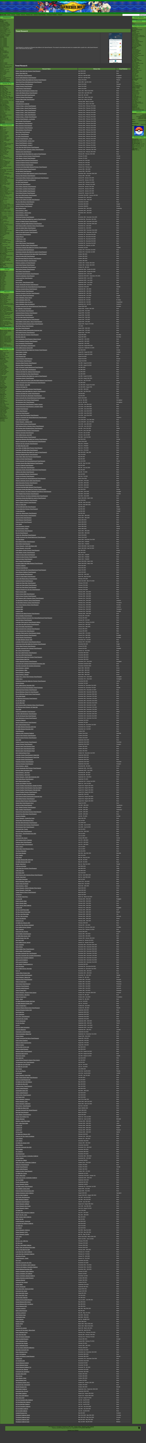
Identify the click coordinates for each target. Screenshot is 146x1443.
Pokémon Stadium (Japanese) (6, 249)
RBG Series (2, 277)
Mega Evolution (135, 39)
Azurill (117, 1012)
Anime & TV (7, 83)
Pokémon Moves (135, 42)
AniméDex (2, 86)
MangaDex (2, 272)
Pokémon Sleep (3, 138)
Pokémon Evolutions (4, 108)
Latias (117, 1121)
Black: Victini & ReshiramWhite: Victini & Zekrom (6, 311)
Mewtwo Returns (3, 298)
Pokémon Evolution (136, 65)
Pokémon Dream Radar (4, 188)
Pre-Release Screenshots (137, 29)
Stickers (133, 84)
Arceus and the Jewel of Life (5, 308)
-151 (1, 375)
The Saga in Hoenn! (4, 91)
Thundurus (119, 602)
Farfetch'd (118, 304)
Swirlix (118, 354)
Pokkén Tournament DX (4, 163)
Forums (13, 14)
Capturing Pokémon (136, 33)
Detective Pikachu (3, 164)
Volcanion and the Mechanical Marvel (6, 320)
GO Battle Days (135, 98)
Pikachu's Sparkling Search (5, 341)
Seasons (134, 89)
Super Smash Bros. (4, 252)
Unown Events (135, 105)
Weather (133, 77)
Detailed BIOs (3, 274)
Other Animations (3, 116)
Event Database (3, 78)
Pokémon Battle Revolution (5, 210)
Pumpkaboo (119, 997)
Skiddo (118, 428)
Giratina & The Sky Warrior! (5, 307)
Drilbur (118, 711)
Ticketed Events (135, 91)
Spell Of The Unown (4, 297)
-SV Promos (2, 389)
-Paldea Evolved (3, 377)
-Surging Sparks (3, 368)
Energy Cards (3, 354)
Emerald (1, 222)
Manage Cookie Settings (88, 1426)
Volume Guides (3, 276)
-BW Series (2, 382)
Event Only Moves (135, 43)
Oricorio (118, 156)
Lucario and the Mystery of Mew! (6, 303)
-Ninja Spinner (3, 396)
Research (134, 48)
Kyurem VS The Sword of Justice (6, 312)
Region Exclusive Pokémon (137, 41)
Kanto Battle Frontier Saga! (5, 92)
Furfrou (118, 646)
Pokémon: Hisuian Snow (5, 109)
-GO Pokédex (3, 33)
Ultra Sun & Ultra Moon (4, 157)
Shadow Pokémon (135, 40)
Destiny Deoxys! (3, 302)
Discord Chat (2, 76)
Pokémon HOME (3, 145)
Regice (118, 1127)
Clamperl (118, 84)
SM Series (2, 289)
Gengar (118, 295)
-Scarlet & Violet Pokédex (5, 34)
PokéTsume (2, 122)
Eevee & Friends (3, 343)
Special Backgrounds (136, 85)
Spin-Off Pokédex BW (4, 52)
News (1, 19)
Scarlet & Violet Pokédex (40, 14)
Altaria (117, 840)
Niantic (139, 117)
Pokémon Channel (3, 226)
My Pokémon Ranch (4, 217)
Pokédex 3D (2, 195)
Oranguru (118, 744)
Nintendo (144, 114)
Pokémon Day (3, 70)
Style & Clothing (135, 83)
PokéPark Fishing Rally (4, 233)
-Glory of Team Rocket (4, 404)
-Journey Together (3, 366)
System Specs (135, 28)
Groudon (118, 1417)
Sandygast (119, 661)
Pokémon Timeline (3, 62)
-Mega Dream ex (3, 398)
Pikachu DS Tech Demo (4, 232)
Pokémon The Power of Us (5, 322)
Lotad (117, 88)
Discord (23, 14)
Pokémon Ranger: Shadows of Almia (6, 214)
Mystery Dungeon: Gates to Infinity (7, 191)
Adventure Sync (135, 75)
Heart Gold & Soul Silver (5, 203)
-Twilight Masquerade (4, 371)
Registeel (118, 1125)
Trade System (135, 73)
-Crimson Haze (3, 413)
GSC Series (2, 279)
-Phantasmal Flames (4, 361)
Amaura (118, 358)
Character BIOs (3, 273)
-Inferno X (2, 399)
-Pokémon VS (3, 417)
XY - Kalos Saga (3, 95)
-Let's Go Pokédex (3, 29)
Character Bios (3, 87)
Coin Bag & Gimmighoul (137, 45)
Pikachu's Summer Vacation (5, 330)
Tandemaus (119, 809)
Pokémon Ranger (3, 229)
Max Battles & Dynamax (137, 60)
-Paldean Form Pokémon (5, 81)
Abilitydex (2, 49)
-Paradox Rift (2, 374)
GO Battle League (135, 59)
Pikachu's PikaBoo (3, 333)
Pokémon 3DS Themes (4, 259)
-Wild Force (2, 414)
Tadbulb (118, 975)
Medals (133, 82)
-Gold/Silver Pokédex (4, 23)
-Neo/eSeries (2, 385)
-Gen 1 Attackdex (3, 38)
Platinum (2, 202)
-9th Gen (2, 59)
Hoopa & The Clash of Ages (5, 318)
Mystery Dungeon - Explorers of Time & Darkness (6, 216)
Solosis (118, 1020)
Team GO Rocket (135, 62)
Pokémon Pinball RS (4, 228)
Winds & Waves (3, 127)
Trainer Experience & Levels (137, 63)
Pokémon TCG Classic (4, 357)
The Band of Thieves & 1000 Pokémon (5, 175)
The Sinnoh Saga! (3, 93)
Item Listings (134, 80)
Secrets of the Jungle (4, 324)
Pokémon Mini (3, 241)
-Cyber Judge (2, 415)
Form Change (135, 38)
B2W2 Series (2, 286)
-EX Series (2, 384)
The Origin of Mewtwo (4, 294)
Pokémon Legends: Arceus (5, 144)
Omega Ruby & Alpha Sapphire (6, 169)
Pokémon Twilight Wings (5, 107)
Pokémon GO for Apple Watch (138, 109)
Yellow (1, 245)
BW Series (2, 285)
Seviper (118, 204)
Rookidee (118, 306)
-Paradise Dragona (4, 409)
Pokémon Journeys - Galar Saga (6, 97)
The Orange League (4, 89)
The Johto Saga (3, 90)
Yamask (118, 1166)
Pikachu (118, 79)
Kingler (118, 644)
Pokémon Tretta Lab (4, 189)
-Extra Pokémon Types (4, 352)
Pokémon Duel (3, 182)
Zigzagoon (118, 1193)
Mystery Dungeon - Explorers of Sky (6, 212)
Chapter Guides (3, 275)
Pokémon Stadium (3, 250)
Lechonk (118, 1029)
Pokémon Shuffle (3, 176)
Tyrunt (117, 360)
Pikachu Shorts (7, 328)
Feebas (118, 86)
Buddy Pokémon (135, 71)
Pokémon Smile (3, 150)
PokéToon (2, 111)
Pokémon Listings (135, 31)
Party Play (134, 74)
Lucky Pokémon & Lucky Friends (138, 36)
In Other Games (3, 256)
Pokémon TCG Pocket (4, 140)
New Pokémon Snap (4, 152)
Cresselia (118, 1415)
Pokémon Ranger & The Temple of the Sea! (7, 305)
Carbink (118, 1055)
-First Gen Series (3, 386)
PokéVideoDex (3, 114)
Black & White (3, 186)
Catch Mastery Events (136, 101)
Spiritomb (118, 733)
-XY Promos (2, 392)
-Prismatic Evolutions (4, 367)
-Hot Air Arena (3, 405)
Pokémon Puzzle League (5, 246)
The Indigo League (4, 88)
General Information (4, 271)
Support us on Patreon (73, 1430)
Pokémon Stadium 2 (4, 239)
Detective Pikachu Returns (5, 139)
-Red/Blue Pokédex (4, 22)
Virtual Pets (2, 261)
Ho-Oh (118, 1419)
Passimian (118, 742)
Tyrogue (118, 509)
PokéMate (2, 235)
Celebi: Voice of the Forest (5, 299)
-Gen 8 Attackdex (3, 44)
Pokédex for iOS (3, 200)
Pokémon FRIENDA (4, 267)
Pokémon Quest (3, 165)
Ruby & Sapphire (3, 220)
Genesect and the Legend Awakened (5, 315)
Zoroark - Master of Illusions (5, 309)
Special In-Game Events (137, 90)
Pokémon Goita (3, 265)
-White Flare (2, 364)
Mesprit (118, 912)
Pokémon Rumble (3, 205)
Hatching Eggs (135, 34)
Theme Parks (2, 74)
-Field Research (135, 49)
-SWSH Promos (3, 390)
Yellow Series (2, 278)
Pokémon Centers (3, 63)
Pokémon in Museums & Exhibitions (5, 68)
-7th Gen (2, 61)
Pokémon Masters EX (4, 136)
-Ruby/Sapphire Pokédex (5, 24)
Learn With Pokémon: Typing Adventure (5, 198)
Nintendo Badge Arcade (4, 184)
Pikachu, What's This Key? (5, 344)
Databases (7, 17)
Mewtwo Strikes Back (4, 295)
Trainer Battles (135, 58)
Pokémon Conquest (4, 192)
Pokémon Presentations (5, 71)
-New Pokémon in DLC (4, 80)
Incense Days (135, 99)
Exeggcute (119, 75)
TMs (133, 81)
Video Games (7, 125)
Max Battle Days (135, 96)
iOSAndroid (133, 23)
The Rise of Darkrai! (4, 306)
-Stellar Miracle (3, 410)
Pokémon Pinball (3, 248)
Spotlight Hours (135, 104)
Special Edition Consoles (5, 258)
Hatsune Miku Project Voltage (6, 66)
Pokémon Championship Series (6, 64)
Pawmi (118, 461)
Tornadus (118, 604)
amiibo (1, 262)
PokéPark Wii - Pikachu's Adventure (5, 209)
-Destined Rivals (3, 365)
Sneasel (118, 1339)
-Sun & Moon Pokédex (4, 28)
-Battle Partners (3, 406)
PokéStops (134, 61)
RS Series (2, 280)
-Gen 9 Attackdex (3, 45)
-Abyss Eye (2, 395)
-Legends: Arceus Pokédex (5, 32)
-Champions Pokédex (4, 36)
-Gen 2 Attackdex (3, 39)
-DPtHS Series (3, 383)
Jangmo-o (118, 417)
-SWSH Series (3, 379)
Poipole (118, 864)
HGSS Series (2, 284)
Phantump (118, 981)
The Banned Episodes (4, 103)
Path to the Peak (3, 112)
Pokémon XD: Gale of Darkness (6, 224)
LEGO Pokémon (3, 72)
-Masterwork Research (136, 53)
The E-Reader (3, 234)
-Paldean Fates (3, 373)
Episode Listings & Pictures (5, 85)
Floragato (118, 491)
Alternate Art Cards (4, 355)
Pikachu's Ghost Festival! (5, 337)
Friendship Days (135, 100)
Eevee (117, 210)
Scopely (139, 118)
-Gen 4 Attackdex (3, 40)
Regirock (118, 1129)
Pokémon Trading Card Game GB (6, 251)
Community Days (135, 94)
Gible (117, 685)
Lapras (118, 681)
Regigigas (118, 898)
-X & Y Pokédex (3, 27)
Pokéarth (60, 14)
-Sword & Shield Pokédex (5, 30)
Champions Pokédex (52, 14)
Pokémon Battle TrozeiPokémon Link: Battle (6, 172)
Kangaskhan (119, 302)
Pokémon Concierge (4, 118)
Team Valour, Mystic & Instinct (138, 55)
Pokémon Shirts (3, 73)
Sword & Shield (3, 142)
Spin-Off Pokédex (3, 50)
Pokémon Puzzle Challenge (5, 240)
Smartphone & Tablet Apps (5, 260)
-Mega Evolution (3, 362)
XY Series (2, 287)
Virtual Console (3, 257)
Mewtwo (118, 1421)
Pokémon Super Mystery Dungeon (7, 178)
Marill (117, 1310)
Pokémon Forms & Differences (138, 35)
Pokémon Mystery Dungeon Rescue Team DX (5, 149)
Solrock (118, 206)
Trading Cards (7, 349)
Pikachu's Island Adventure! (5, 338)
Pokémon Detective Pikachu (5, 326)
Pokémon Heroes (3, 300)
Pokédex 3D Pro (3, 196)
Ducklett (118, 816)
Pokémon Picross (3, 179)
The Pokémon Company (141, 116)
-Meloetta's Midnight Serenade (6, 313)
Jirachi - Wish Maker (4, 301)
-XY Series (2, 381)
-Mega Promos (3, 388)
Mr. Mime (118, 299)
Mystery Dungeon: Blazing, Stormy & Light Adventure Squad (7, 207)
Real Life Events (135, 92)
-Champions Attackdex (4, 46)
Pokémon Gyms (135, 56)
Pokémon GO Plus (135, 107)
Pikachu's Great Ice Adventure (6, 340)
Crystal (1, 238)
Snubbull (118, 1413)
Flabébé (118, 286)
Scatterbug (119, 208)
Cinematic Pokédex (4, 54)
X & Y (1, 168)
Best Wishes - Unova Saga (5, 94)
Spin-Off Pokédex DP (4, 51)
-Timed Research (135, 52)
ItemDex (1, 47)
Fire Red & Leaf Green (4, 221)
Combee (118, 352)
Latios (117, 1123)
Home (8, 14)
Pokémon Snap (3, 247)
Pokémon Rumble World (5, 177)
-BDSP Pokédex (3, 31)
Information (134, 27)
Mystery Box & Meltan (136, 44)
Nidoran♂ (118, 1356)
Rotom (118, 918)
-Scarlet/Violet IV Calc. (4, 56)
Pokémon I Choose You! (5, 321)
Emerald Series (3, 282)
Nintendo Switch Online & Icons (6, 263)
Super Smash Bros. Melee (5, 242)
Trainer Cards (3, 353)
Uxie (117, 914)
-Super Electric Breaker (4, 408)
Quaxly (118, 382)
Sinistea (118, 687)
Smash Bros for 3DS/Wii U (5, 183)
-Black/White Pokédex (4, 26)
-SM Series (2, 380)
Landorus (118, 600)
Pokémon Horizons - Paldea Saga (7, 100)
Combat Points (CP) (136, 68)
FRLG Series (2, 281)
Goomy (118, 837)
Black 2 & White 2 (3, 187)
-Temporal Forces (3, 372)
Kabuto (118, 526)
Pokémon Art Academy (4, 173)
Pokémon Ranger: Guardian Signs (7, 204)
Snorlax (118, 350)
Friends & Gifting (135, 72)
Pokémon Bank (3, 170)
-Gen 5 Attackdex (3, 41)
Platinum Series (3, 283)
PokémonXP (2, 65)
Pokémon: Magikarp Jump (5, 161)
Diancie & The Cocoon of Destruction (5, 317)
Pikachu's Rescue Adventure (5, 331)
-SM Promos (2, 391)
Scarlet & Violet (3, 129)
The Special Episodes (4, 102)
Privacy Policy (77, 1426)
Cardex (1, 53)
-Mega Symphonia (3, 401)
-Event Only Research (136, 50)
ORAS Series (2, 288)
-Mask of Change (3, 412)
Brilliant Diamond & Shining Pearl (6, 143)
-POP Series (2, 393)
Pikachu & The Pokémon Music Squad (6, 346)
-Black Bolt (2, 363)
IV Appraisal (134, 69)
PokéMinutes (2, 113)
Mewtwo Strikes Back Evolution (6, 323)
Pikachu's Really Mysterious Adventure (5, 342)
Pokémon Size (135, 64)
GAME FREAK (143, 115)
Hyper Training (135, 67)
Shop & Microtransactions (137, 86)
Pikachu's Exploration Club (5, 339)
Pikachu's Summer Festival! (5, 336)
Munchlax (118, 334)
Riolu (117, 71)
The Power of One (3, 296)
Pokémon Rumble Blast (4, 194)
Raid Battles (2, 356)
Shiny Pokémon (3, 104)
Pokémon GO (3, 134)
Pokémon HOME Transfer (137, 78)
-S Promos (2, 420)
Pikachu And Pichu (4, 332)
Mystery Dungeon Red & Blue (6, 230)
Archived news (3, 20)
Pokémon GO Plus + (136, 108)
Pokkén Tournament (4, 181)
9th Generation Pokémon (5, 79)
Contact (18, 14)
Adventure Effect (135, 46)
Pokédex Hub (29, 14)
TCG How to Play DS (4, 199)
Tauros (118, 297)
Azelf (117, 909)
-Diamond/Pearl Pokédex (5, 25)
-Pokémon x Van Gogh (4, 69)
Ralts (117, 628)
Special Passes (135, 54)
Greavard (118, 979)
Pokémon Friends (3, 133)
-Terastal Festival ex (4, 407)
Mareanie (118, 853)
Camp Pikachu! (3, 334)
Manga (7, 269)
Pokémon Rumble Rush (4, 162)
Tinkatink (118, 493)
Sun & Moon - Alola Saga (5, 96)
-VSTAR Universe (3, 416)
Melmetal (118, 1119)
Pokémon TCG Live (4, 154)
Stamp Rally (134, 103)
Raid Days (134, 95)
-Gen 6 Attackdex (3, 42)
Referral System (135, 76)
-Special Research (135, 51)
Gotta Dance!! (3, 335)
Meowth (118, 1386)
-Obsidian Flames (3, 376)
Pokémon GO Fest (135, 93)
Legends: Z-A (2, 130)
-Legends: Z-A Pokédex (4, 35)
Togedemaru (119, 805)
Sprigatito (118, 648)
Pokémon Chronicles (4, 101)
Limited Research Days (136, 97)
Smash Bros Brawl (3, 218)
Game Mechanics (3, 55)
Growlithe (118, 927)
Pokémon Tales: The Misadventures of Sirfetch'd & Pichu (6, 120)
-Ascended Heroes (4, 360)
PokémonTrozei (3, 231)
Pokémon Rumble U (4, 190)
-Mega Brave (2, 400)
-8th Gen (2, 60)
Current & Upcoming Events (5, 77)
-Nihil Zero (2, 397)
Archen (118, 550)
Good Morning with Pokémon (6, 115)
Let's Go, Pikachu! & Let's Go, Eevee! (6, 159)
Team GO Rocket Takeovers (137, 102)
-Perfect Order (3, 359)
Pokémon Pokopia (3, 132)
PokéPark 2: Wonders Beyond (6, 193)
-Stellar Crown (3, 369)
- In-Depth (134, 32)
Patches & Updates (136, 88)
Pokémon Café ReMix (4, 135)
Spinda (118, 1132)
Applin (117, 482)
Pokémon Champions (4, 131)
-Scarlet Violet (3, 378)
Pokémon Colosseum (4, 223)
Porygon (118, 931)
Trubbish (118, 247)
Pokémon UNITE (3, 137)
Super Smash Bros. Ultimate (5, 166)
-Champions (2, 58)
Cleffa (117, 868)
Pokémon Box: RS (3, 227)
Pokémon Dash (3, 225)
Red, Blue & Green (4, 244)
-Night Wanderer (3, 411)
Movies (7, 292)
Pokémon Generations (4, 106)
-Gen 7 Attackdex (3, 43)
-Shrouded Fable (3, 370)
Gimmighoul (119, 400)
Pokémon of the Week (4, 57)
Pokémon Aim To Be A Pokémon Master (6, 99)
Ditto (117, 458)
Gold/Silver (2, 237)
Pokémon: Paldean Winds (5, 110)
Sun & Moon (2, 156)
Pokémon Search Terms (137, 70)
